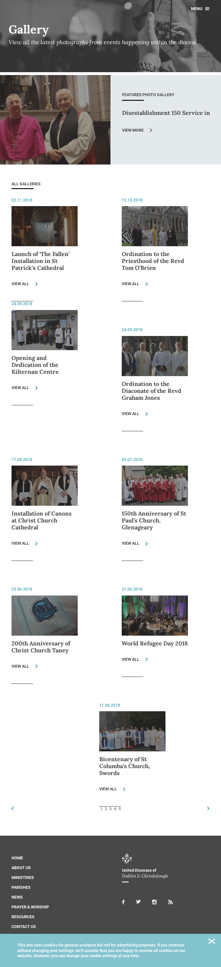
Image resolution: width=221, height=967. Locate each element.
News (17, 897)
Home (17, 858)
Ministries (23, 877)
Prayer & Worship (30, 907)
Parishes (21, 887)
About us (21, 867)
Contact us (24, 926)
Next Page (208, 808)
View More (133, 130)
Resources (23, 916)
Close (211, 942)
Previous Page (13, 808)
